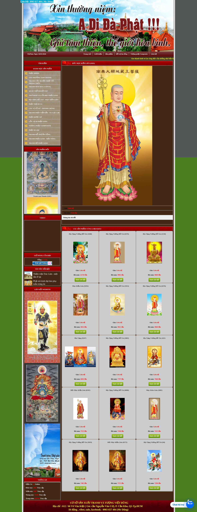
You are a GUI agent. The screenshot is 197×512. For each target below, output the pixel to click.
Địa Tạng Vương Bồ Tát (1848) (80, 234)
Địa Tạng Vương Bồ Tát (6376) (117, 234)
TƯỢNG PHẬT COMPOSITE (40, 126)
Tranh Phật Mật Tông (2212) (42, 154)
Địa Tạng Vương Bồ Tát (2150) (154, 234)
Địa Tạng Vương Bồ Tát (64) (154, 442)
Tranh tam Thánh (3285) (42, 202)
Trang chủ (87, 54)
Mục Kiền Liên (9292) (80, 286)
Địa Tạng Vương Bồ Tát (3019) (80, 442)
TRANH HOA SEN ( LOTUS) (40, 87)
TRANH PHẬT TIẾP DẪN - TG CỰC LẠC (44, 113)
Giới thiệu (98, 54)
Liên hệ (153, 54)
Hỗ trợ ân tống (121, 54)
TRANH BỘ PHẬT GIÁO (38, 143)
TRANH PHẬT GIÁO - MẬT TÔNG (42, 139)
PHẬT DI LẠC (34, 130)
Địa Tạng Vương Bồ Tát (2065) (117, 338)
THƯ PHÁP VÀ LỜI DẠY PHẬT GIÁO (43, 95)
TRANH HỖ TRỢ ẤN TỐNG (39, 134)
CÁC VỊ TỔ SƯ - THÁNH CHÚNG (42, 108)
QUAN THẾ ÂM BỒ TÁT (38, 91)
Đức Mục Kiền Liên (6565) (80, 390)
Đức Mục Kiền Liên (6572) (117, 442)
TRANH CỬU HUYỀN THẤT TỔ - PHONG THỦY (42, 82)
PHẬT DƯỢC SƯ (35, 117)
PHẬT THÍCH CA (35, 104)
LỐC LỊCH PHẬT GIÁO (38, 121)
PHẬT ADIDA (34, 73)
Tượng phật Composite (139, 54)
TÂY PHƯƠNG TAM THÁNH (40, 77)
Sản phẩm (109, 54)
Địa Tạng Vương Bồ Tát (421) (154, 338)
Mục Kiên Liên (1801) (154, 390)
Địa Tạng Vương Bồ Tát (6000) (117, 390)
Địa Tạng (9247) (80, 338)
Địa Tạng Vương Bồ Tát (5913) (117, 286)
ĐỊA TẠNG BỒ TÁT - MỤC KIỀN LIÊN (43, 100)
